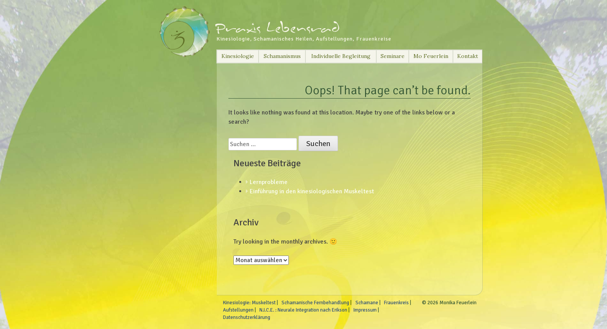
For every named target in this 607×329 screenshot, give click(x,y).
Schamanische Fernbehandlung (315, 303)
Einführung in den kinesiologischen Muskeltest (312, 191)
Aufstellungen (238, 310)
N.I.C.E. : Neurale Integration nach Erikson (303, 310)
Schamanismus (282, 56)
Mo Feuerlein (430, 56)
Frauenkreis (396, 303)
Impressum (365, 310)
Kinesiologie (237, 56)
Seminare (393, 56)
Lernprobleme (269, 182)
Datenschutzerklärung (246, 317)
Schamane (366, 303)
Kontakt (467, 56)
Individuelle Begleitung (340, 56)
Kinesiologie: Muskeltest (249, 303)
